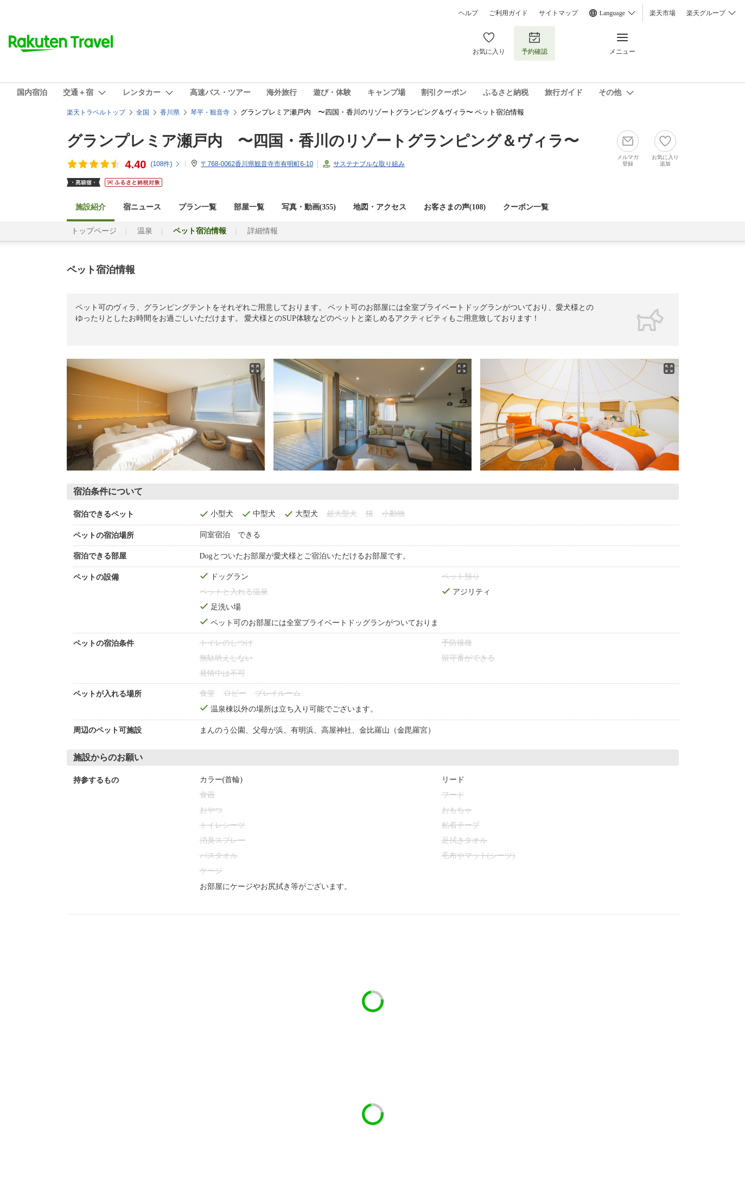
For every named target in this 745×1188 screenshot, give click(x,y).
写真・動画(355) (309, 207)
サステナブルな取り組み (369, 164)
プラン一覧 (198, 207)
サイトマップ (558, 13)
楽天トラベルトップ (96, 112)
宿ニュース (142, 207)
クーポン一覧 (526, 207)
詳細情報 (262, 231)
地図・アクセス (379, 207)
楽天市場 (663, 13)
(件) (165, 164)
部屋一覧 (249, 207)
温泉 (144, 231)
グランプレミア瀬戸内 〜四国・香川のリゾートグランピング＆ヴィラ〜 (323, 140)
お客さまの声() (455, 207)
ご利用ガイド (508, 13)
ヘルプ (468, 13)
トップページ (94, 231)
